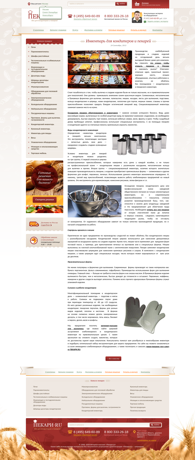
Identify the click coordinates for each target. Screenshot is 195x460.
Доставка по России (49, 223)
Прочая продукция (137, 407)
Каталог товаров (58, 30)
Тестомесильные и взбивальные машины (45, 61)
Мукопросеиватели (40, 87)
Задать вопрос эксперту (157, 21)
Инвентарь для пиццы (41, 133)
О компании (38, 30)
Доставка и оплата (93, 30)
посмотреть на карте (146, 440)
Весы (33, 137)
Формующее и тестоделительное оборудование (39, 69)
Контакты (157, 30)
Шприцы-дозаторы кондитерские (39, 81)
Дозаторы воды (38, 76)
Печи (33, 47)
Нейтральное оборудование (44, 109)
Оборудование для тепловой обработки (44, 92)
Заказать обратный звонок (85, 19)
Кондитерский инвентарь (42, 124)
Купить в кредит (138, 30)
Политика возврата (138, 411)
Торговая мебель (39, 153)
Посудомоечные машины (42, 113)
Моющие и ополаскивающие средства (44, 147)
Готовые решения (116, 30)
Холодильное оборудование (44, 104)
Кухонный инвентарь (40, 129)
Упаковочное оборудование (44, 142)
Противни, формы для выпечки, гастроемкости (45, 119)
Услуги (75, 30)
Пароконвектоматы (40, 51)
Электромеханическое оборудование (41, 99)
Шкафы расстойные (40, 56)
